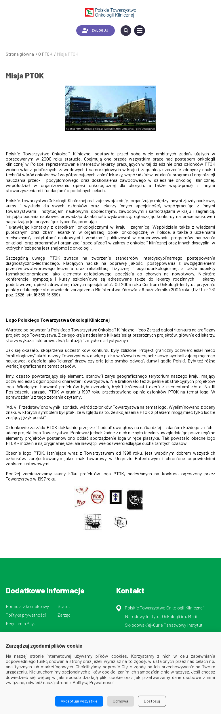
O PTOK (45, 54)
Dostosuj (152, 700)
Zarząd (64, 614)
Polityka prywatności (26, 614)
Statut (64, 606)
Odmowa (120, 700)
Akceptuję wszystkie (79, 700)
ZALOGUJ (95, 30)
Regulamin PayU (21, 623)
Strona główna (20, 54)
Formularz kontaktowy (27, 606)
